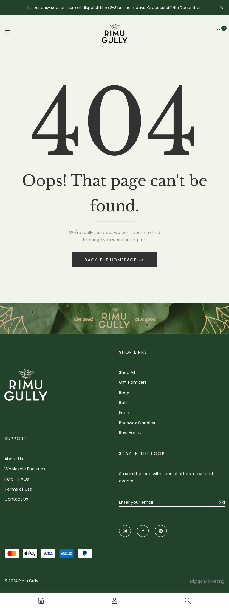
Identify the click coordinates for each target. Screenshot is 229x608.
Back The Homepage (111, 260)
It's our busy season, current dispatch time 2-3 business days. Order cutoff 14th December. (114, 7)
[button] (219, 32)
